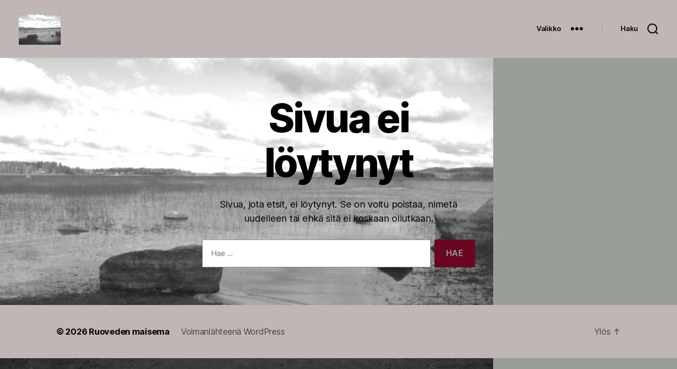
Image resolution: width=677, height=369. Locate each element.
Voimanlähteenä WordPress (233, 342)
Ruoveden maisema (129, 342)
